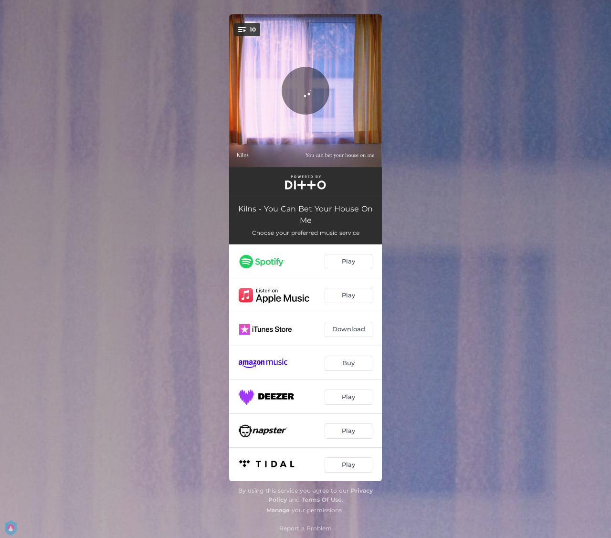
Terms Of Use (322, 499)
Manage (278, 510)
